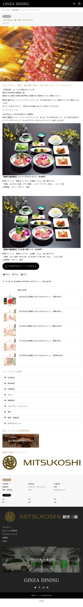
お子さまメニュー (14, 423)
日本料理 (11, 378)
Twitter (35, 587)
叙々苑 (8, 281)
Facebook (39, 587)
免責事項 (5, 538)
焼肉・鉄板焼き (14, 418)
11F (29, 502)
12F (55, 502)
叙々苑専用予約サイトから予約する (20, 266)
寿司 (9, 412)
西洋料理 (11, 383)
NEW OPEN (6, 16)
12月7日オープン (35, 281)
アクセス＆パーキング (9, 534)
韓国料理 (11, 400)
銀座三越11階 (46, 281)
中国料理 (11, 389)
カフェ (10, 395)
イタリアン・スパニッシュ (18, 406)
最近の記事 (22, 290)
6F (55, 499)
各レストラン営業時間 (9, 531)
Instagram (43, 587)
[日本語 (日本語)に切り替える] (41, 600)
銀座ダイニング (36, 595)
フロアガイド (6, 527)
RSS (47, 587)
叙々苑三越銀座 (16, 281)
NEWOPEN (25, 281)
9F (3, 502)
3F (3, 499)
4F (29, 499)
